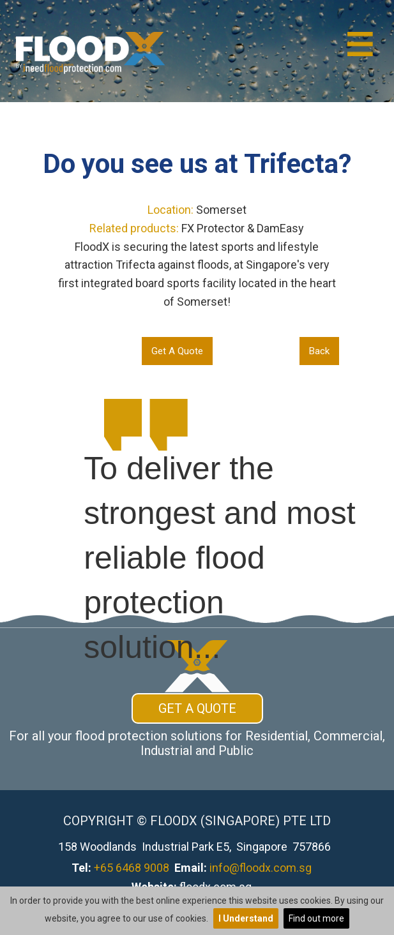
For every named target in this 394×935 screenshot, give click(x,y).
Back (319, 351)
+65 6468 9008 (131, 867)
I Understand (245, 918)
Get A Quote (177, 351)
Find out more (316, 918)
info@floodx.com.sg (260, 867)
